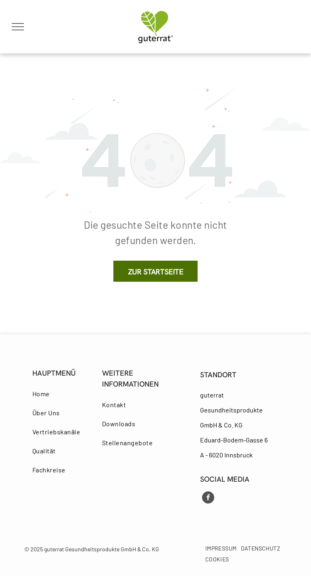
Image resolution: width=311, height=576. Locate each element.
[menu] (17, 26)
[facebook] (208, 498)
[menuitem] (62, 393)
